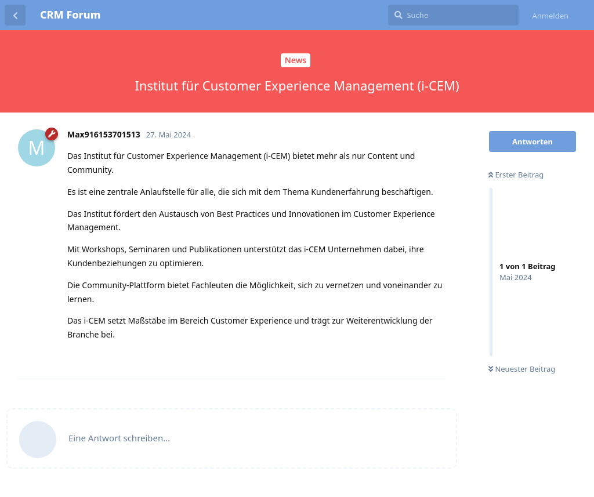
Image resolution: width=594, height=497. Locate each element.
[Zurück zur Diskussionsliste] (15, 15)
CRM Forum (70, 14)
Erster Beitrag (516, 174)
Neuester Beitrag (521, 369)
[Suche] (453, 15)
